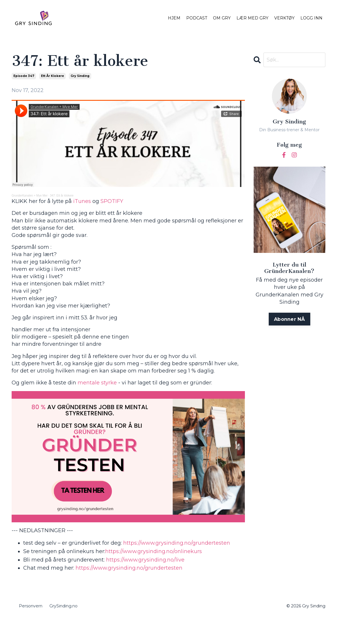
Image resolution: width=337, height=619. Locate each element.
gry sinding (80, 76)
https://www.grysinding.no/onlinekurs (153, 551)
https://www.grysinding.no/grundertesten (176, 543)
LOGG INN (311, 18)
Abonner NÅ (289, 319)
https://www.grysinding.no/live (144, 560)
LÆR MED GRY (252, 18)
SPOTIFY (112, 201)
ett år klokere (52, 76)
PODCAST (196, 18)
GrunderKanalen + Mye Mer (30, 195)
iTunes (82, 201)
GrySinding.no (63, 606)
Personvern (30, 606)
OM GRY (222, 18)
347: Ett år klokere (62, 195)
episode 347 (23, 76)
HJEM (174, 18)
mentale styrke (97, 382)
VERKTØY (284, 18)
